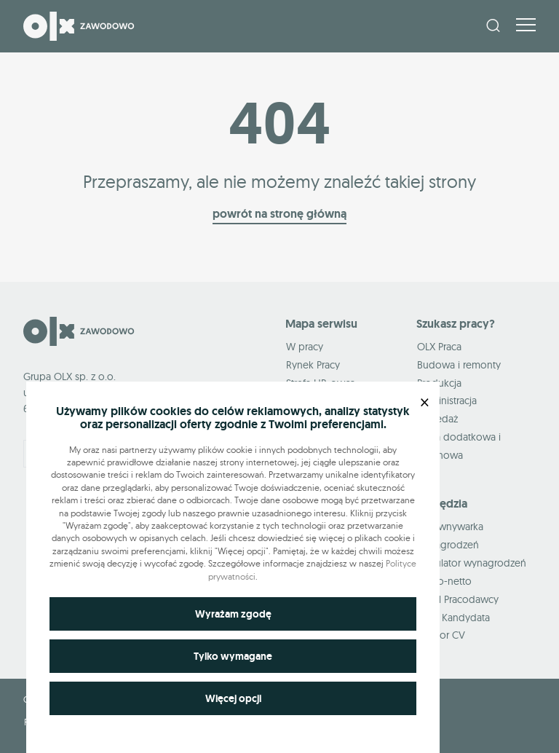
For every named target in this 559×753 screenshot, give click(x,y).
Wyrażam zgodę (233, 613)
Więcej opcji (233, 698)
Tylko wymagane (233, 656)
